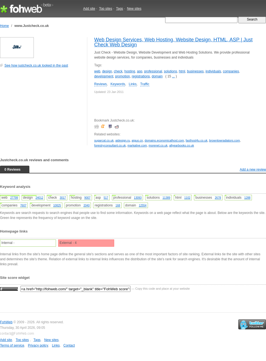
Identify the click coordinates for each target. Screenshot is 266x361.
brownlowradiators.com (224, 140)
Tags (119, 9)
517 (106, 197)
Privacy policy (38, 345)
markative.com (137, 145)
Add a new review (253, 169)
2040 (86, 205)
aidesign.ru (122, 140)
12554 (143, 205)
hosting (129, 71)
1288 (247, 197)
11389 (166, 197)
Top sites (105, 9)
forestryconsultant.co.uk (110, 145)
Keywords (118, 84)
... (173, 76)
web (97, 71)
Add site (89, 9)
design (107, 71)
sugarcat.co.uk (104, 140)
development (103, 76)
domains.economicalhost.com (164, 140)
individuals (213, 71)
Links (133, 84)
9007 (87, 197)
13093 (138, 197)
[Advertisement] (41, 109)
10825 (57, 205)
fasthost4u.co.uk (197, 140)
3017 (63, 197)
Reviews (100, 84)
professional (153, 71)
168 (118, 205)
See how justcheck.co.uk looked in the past (36, 65)
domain (157, 76)
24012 (39, 197)
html (182, 71)
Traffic (144, 84)
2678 (218, 197)
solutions (170, 71)
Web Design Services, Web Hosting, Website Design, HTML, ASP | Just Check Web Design (173, 42)
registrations (141, 76)
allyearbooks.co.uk (181, 145)
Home (4, 26)
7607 (23, 205)
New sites (134, 9)
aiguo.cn (137, 140)
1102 (187, 197)
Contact (69, 345)
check (118, 71)
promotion (122, 76)
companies (231, 71)
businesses (195, 71)
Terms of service (12, 345)
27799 (14, 197)
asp (139, 71)
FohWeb (6, 322)
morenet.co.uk (158, 145)
